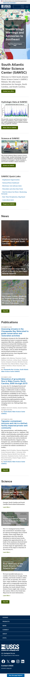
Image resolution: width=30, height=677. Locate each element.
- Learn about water (7, 200)
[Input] (18, 6)
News (4, 625)
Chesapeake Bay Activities (11, 369)
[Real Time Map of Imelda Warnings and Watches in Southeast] (15, 34)
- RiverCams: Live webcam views (11, 186)
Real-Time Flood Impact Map (15, 44)
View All (5, 311)
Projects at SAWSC (8, 204)
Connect (6, 629)
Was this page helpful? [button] (16, 675)
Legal (5, 638)
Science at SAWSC (8, 165)
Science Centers (12, 25)
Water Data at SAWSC (9, 127)
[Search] (22, 6)
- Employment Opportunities (10, 180)
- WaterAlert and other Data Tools (12, 189)
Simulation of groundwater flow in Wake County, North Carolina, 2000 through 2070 (14, 381)
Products (6, 621)
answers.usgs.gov (6, 668)
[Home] (6, 8)
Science (5, 617)
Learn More (6, 507)
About (5, 634)
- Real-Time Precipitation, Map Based (13, 197)
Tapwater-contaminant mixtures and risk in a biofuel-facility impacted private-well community (14, 424)
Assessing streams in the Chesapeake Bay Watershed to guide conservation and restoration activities (15, 332)
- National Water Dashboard (10, 183)
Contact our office (8, 91)
